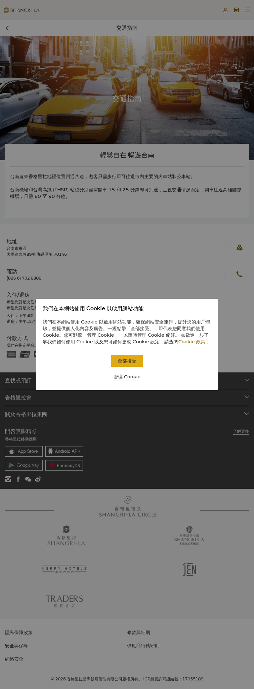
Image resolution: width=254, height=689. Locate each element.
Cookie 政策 (191, 342)
